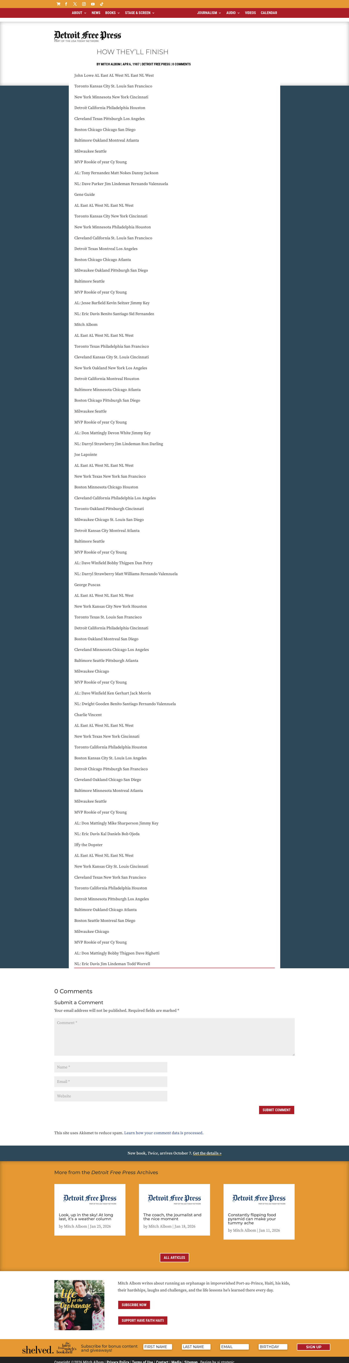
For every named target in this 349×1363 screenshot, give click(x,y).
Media (176, 1358)
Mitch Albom (110, 60)
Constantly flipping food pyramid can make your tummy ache (252, 1215)
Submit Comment (277, 1106)
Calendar (269, 13)
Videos (250, 13)
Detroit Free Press (156, 60)
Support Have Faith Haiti (143, 1317)
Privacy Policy (118, 1358)
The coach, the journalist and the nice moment (172, 1213)
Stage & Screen (137, 13)
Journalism (207, 13)
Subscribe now (134, 1301)
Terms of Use (142, 1358)
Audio (231, 13)
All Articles (174, 1254)
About (77, 13)
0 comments (181, 60)
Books (110, 13)
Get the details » (207, 1149)
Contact (162, 1358)
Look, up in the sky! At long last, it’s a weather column (86, 1213)
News (96, 13)
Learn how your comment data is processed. (163, 1129)
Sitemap (191, 1358)
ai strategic (225, 1358)
